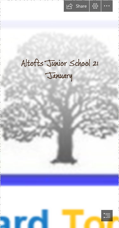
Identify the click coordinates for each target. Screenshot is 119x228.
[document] (59, 114)
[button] (76, 6)
